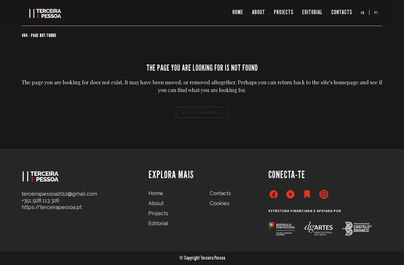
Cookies (219, 203)
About (156, 203)
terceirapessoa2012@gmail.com (59, 194)
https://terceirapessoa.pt (52, 207)
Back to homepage (202, 112)
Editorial (158, 223)
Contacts (220, 193)
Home (155, 193)
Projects (158, 213)
